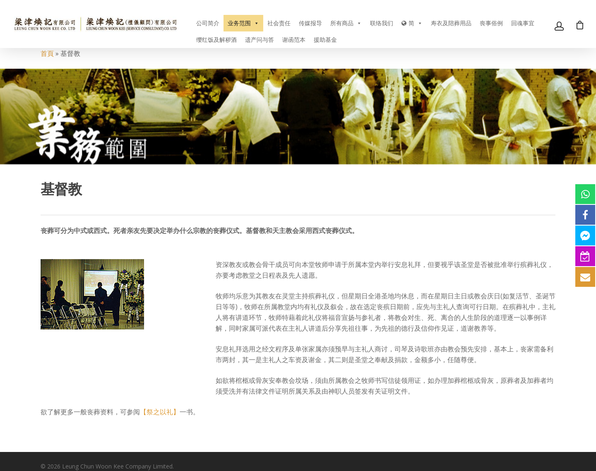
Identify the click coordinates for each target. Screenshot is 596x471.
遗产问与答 (259, 39)
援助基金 (325, 39)
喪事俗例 (491, 23)
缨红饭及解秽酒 (216, 39)
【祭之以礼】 (160, 411)
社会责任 (279, 23)
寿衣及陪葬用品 (451, 23)
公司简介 (207, 23)
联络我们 (381, 23)
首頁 (47, 53)
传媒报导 (310, 23)
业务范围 (243, 23)
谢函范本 (293, 39)
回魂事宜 (522, 23)
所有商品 (346, 23)
